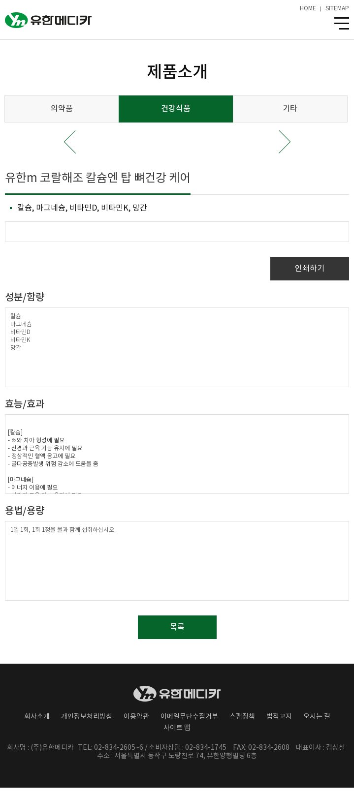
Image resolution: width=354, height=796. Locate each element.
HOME (308, 9)
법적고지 (279, 717)
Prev (70, 141)
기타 (290, 108)
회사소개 (37, 717)
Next (284, 141)
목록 (177, 627)
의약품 (62, 108)
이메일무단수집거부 (189, 717)
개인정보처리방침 (86, 717)
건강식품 (176, 108)
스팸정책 (242, 717)
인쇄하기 (309, 268)
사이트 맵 (177, 728)
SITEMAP (337, 9)
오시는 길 (316, 717)
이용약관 (136, 717)
